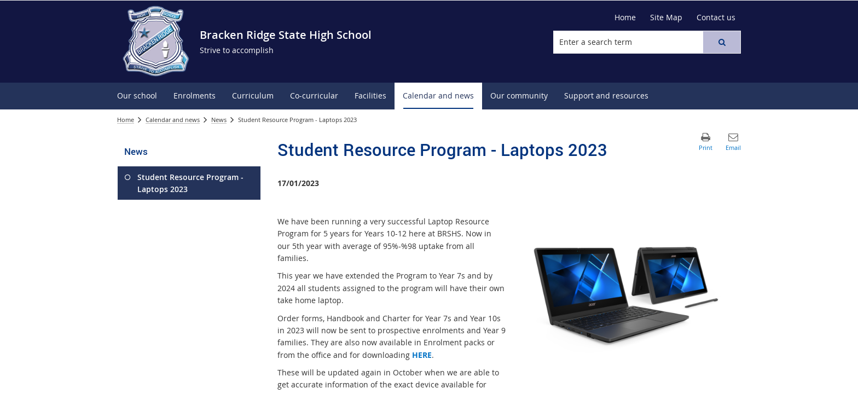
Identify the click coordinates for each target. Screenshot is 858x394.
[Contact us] (716, 17)
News (219, 119)
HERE (422, 355)
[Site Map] (666, 17)
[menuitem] (137, 96)
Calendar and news (173, 119)
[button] (721, 42)
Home (125, 119)
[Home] (625, 17)
